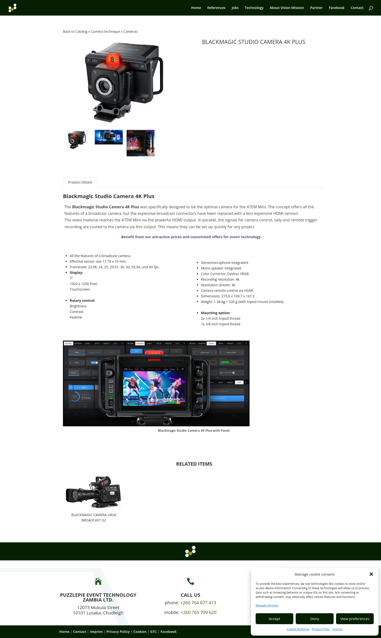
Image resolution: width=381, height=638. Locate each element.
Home (196, 8)
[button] (371, 574)
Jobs (235, 8)
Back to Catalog (75, 31)
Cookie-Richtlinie (298, 629)
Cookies (140, 631)
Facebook (336, 8)
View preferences (354, 618)
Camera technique (106, 31)
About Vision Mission (287, 8)
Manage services (267, 605)
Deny (314, 618)
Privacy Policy (321, 629)
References (216, 8)
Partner (316, 8)
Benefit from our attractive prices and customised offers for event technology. (191, 236)
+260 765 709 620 (198, 612)
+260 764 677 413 (198, 602)
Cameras (131, 31)
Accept (274, 618)
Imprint (337, 629)
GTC (153, 631)
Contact (357, 8)
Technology (254, 8)
